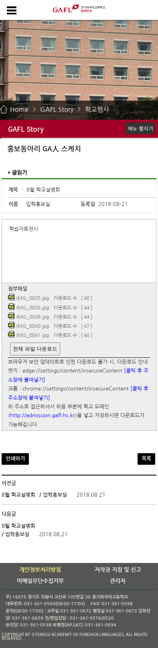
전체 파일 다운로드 (35, 349)
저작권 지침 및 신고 (118, 570)
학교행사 (97, 109)
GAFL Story (56, 109)
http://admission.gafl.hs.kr (42, 415)
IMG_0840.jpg (32, 326)
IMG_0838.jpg (32, 307)
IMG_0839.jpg (32, 317)
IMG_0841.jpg (32, 335)
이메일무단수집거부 (40, 581)
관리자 (118, 581)
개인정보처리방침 (40, 570)
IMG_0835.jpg (32, 298)
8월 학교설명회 (18, 494)
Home (19, 109)
